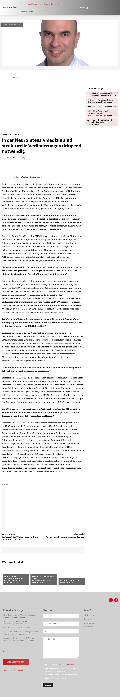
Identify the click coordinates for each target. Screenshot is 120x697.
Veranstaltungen (14, 25)
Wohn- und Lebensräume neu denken (65, 537)
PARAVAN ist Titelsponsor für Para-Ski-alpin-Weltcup (20, 538)
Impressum (7, 670)
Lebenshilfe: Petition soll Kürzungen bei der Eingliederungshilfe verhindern (100, 113)
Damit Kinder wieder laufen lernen (69, 581)
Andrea (13, 158)
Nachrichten (10, 574)
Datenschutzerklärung (67, 664)
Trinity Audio (27, 177)
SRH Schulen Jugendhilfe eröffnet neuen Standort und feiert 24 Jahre (15, 580)
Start (5, 25)
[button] (84, 8)
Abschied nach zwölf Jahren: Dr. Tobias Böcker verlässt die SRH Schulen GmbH (100, 122)
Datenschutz (19, 670)
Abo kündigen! (9, 651)
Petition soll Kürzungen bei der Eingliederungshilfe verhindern (43, 579)
